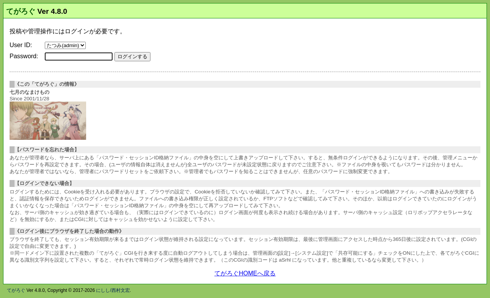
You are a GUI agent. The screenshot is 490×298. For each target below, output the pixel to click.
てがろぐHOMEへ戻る (245, 273)
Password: (24, 56)
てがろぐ (20, 11)
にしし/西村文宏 (112, 290)
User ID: (21, 45)
